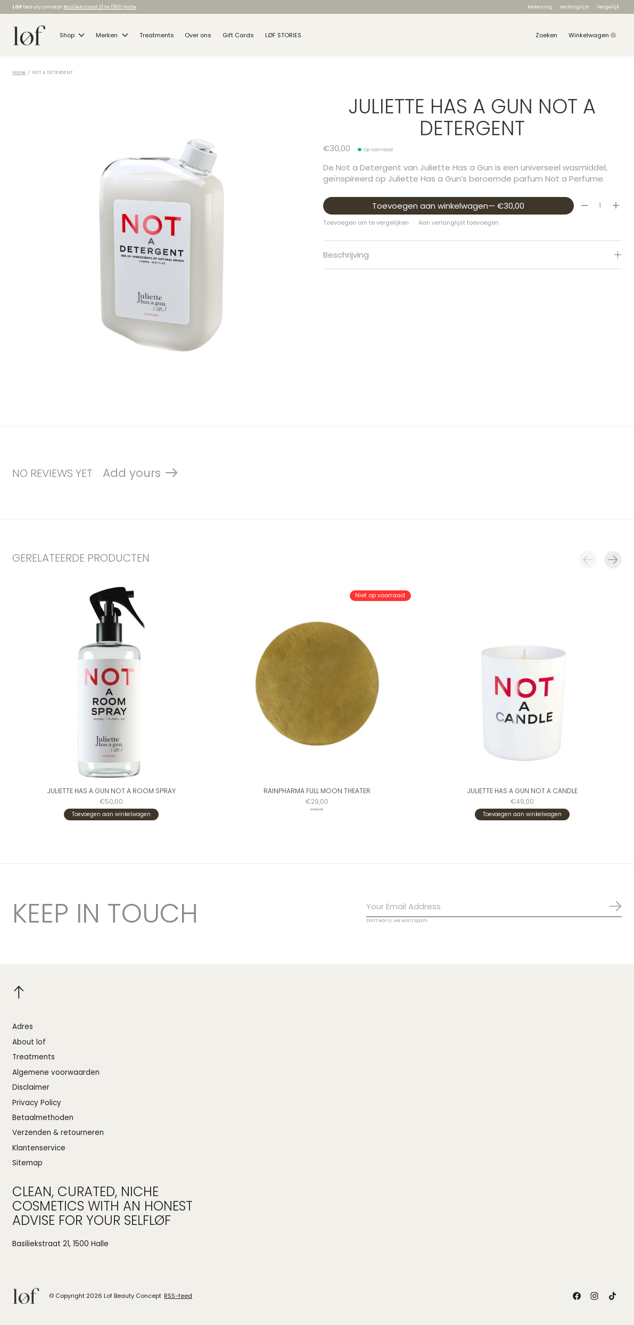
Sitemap (27, 1163)
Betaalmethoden (42, 1118)
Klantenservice (38, 1148)
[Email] (494, 906)
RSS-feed (178, 1295)
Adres (22, 1027)
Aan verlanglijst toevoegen (458, 222)
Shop (72, 35)
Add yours (132, 473)
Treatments (156, 35)
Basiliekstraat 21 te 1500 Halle (99, 6)
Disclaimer (31, 1087)
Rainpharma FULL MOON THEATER (317, 791)
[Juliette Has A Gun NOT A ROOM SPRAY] (111, 682)
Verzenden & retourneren (58, 1133)
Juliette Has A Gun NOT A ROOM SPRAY (111, 791)
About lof (29, 1042)
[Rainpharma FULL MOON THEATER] (317, 682)
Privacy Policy (36, 1103)
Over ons (198, 35)
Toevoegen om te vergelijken (366, 222)
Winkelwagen (595, 35)
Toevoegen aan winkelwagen (448, 205)
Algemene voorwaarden (56, 1072)
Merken (112, 35)
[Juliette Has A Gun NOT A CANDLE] (523, 682)
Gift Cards (238, 35)
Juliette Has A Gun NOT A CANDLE (522, 791)
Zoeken (546, 35)
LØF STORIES (283, 35)
